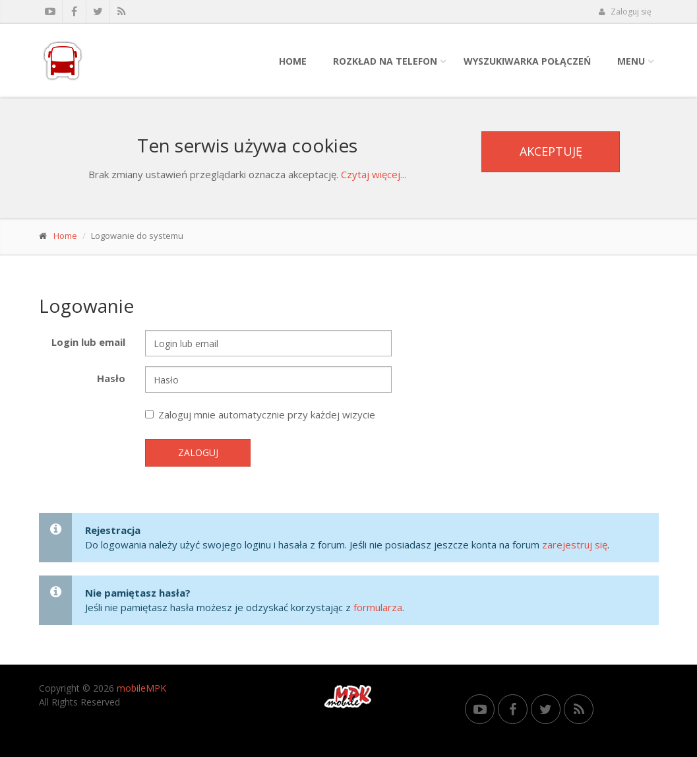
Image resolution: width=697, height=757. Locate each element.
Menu (631, 61)
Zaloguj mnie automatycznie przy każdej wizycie (260, 414)
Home (293, 61)
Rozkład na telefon (385, 61)
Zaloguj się (625, 11)
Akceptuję (551, 151)
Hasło (111, 378)
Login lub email (88, 341)
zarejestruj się (574, 544)
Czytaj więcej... (373, 174)
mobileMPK (141, 688)
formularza (377, 607)
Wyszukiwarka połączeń (527, 61)
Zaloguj (198, 452)
